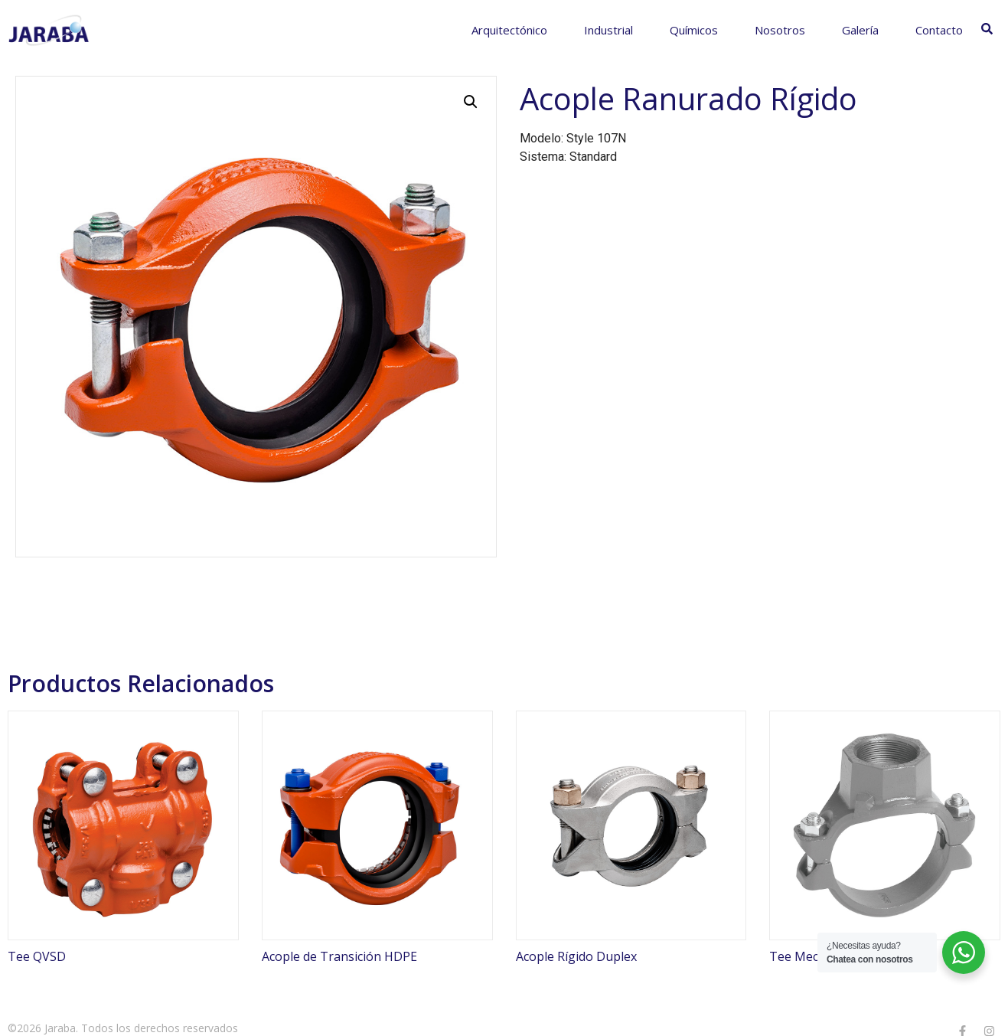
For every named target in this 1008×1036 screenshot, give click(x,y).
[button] (470, 102)
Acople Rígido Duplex (576, 956)
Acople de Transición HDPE (339, 956)
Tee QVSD (37, 956)
